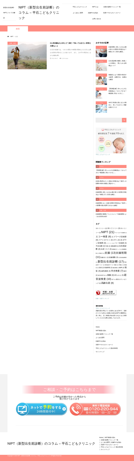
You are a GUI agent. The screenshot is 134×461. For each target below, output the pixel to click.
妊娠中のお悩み (93, 13)
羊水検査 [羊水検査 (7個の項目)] (117, 271)
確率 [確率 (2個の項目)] (121, 267)
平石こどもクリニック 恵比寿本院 (107, 348)
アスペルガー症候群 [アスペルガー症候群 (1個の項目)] (121, 232)
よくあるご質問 (78, 13)
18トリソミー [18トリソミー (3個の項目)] (113, 228)
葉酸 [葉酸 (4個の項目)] (110, 275)
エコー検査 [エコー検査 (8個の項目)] (103, 236)
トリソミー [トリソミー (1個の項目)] (110, 243)
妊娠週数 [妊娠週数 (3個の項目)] (113, 257)
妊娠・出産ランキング (102, 298)
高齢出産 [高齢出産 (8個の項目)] (107, 283)
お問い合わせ (96, 19)
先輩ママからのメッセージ (111, 13)
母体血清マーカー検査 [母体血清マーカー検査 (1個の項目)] (111, 264)
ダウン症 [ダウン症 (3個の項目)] (117, 240)
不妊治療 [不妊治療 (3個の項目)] (100, 246)
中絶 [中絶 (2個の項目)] (107, 246)
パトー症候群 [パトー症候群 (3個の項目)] (120, 243)
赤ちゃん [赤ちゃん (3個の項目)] (119, 275)
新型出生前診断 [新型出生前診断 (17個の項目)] (111, 261)
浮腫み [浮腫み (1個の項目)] (121, 264)
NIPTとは (95, 7)
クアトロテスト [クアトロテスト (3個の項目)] (105, 240)
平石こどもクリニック (80, 7)
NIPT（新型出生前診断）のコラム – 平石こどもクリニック (38, 13)
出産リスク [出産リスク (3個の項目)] (106, 249)
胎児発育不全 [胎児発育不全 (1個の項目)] (102, 275)
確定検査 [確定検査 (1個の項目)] (116, 267)
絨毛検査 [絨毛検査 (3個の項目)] (106, 271)
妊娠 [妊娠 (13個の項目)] (110, 252)
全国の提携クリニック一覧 (112, 7)
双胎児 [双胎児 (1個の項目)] (101, 253)
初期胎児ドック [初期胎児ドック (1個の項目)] (117, 249)
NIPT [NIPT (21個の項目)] (107, 232)
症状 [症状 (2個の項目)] (101, 267)
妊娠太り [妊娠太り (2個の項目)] (105, 257)
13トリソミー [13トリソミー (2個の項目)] (101, 228)
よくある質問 (100, 337)
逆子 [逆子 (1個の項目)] (114, 279)
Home (98, 327)
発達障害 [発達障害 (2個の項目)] (108, 267)
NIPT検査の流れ (101, 330)
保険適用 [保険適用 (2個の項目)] (115, 246)
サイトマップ (100, 352)
